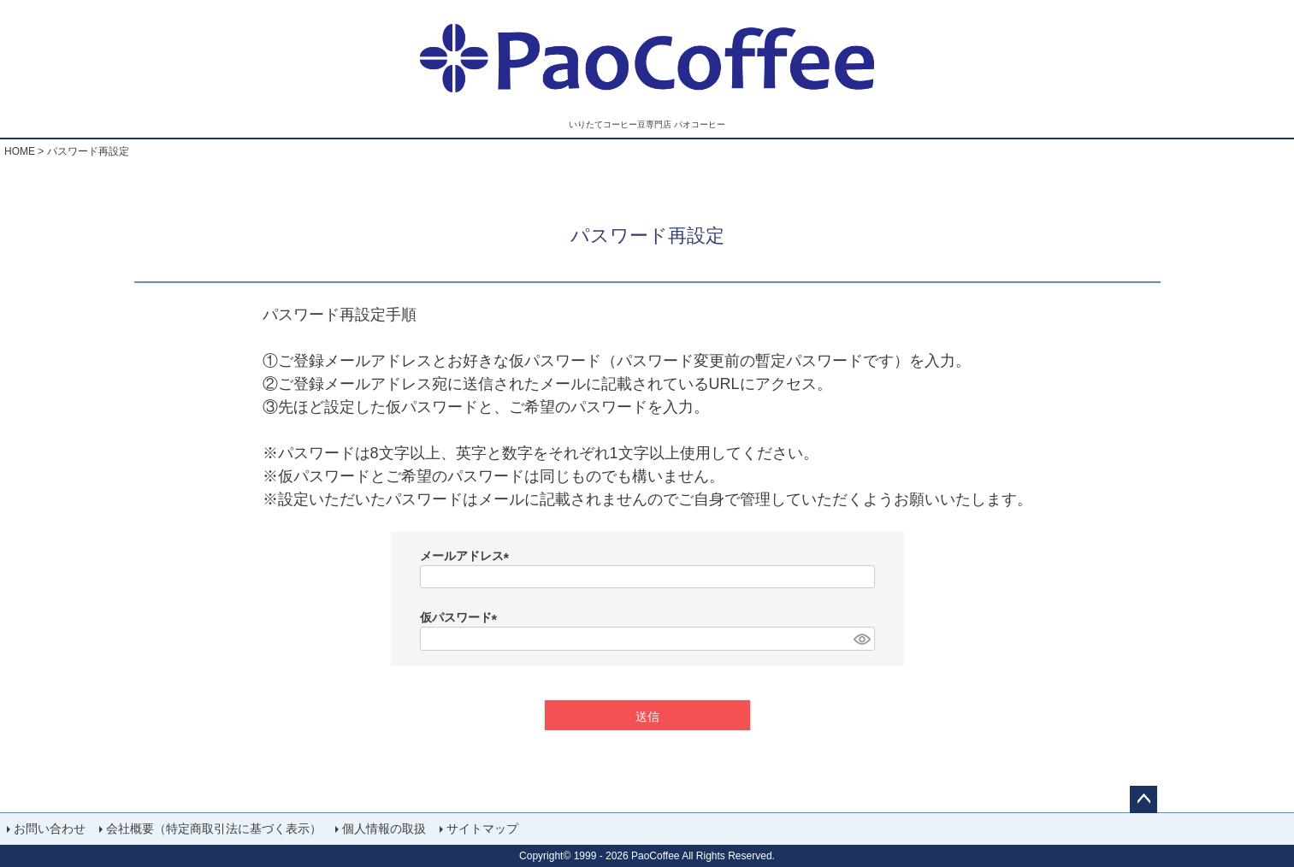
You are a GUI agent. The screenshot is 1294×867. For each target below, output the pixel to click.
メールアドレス (468, 556)
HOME (19, 151)
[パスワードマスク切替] (861, 639)
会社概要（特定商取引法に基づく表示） (214, 828)
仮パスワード (462, 617)
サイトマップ (482, 828)
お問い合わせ (50, 828)
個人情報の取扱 (384, 828)
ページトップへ (1143, 799)
